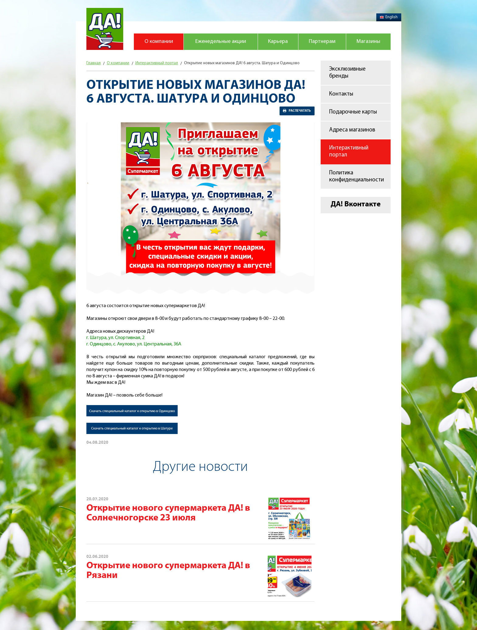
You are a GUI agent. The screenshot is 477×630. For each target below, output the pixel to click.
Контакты (341, 94)
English (389, 17)
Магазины (368, 41)
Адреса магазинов (352, 130)
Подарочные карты (353, 112)
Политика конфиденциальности (356, 176)
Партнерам (322, 41)
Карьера (278, 41)
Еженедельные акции (220, 41)
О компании (158, 41)
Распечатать (300, 111)
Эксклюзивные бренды (347, 72)
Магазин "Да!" (104, 29)
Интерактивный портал (348, 151)
